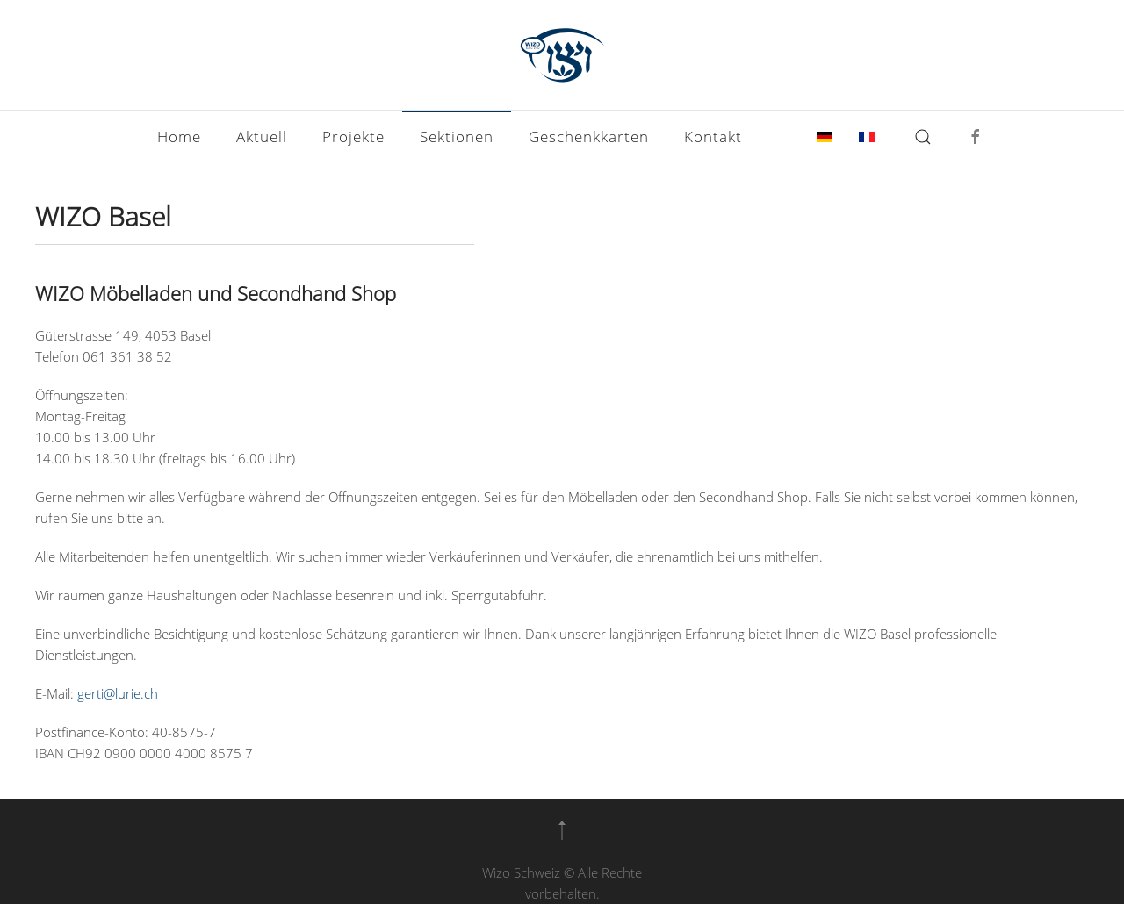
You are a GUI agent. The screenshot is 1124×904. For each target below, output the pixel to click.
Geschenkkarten (589, 136)
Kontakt (713, 136)
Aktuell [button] (261, 136)
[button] (923, 137)
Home (179, 136)
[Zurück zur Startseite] (561, 55)
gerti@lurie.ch (117, 693)
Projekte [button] (353, 136)
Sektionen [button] (457, 136)
